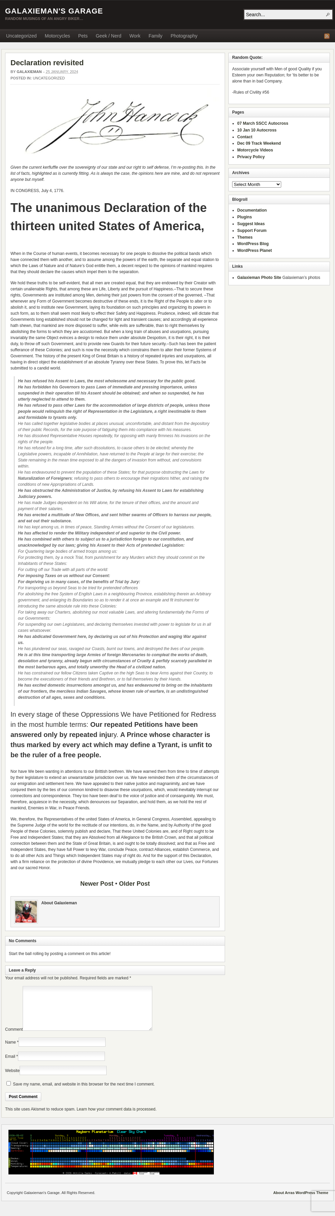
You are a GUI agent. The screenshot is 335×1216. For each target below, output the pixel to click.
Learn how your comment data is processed (115, 1117)
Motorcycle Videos (255, 150)
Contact (244, 137)
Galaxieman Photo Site (259, 277)
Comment (14, 1037)
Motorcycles (57, 36)
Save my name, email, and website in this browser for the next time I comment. (84, 1092)
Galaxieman (29, 72)
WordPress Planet (254, 250)
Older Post (134, 883)
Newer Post (96, 883)
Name (10, 1050)
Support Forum (252, 230)
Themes (244, 237)
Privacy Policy (251, 156)
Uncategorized (21, 36)
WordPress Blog (253, 243)
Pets (83, 36)
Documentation (252, 210)
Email (10, 1064)
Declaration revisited (47, 62)
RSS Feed (327, 36)
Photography (184, 36)
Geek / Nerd (108, 36)
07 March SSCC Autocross (262, 123)
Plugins (244, 217)
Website (12, 1078)
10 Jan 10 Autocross (256, 130)
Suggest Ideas (251, 223)
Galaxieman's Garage (54, 11)
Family (155, 36)
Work (134, 36)
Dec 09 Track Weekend (259, 143)
